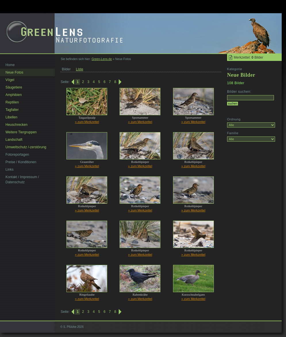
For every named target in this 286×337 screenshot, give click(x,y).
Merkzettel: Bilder (248, 57)
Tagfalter (12, 110)
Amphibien (13, 95)
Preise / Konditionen (20, 162)
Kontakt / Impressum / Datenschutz (22, 179)
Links (9, 169)
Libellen (11, 117)
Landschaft (13, 140)
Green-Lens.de (101, 59)
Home (10, 65)
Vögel (9, 80)
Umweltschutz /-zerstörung (25, 147)
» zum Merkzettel (87, 122)
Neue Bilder (241, 75)
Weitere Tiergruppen (21, 132)
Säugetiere (13, 87)
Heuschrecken (16, 125)
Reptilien (12, 102)
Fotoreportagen (17, 155)
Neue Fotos (14, 72)
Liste (79, 69)
